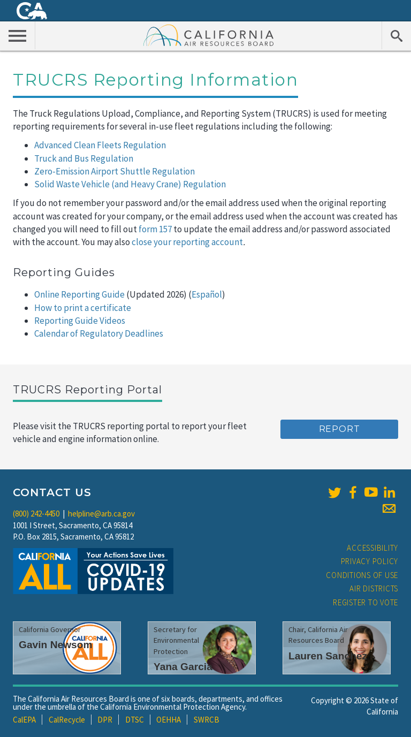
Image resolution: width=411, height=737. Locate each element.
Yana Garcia (183, 666)
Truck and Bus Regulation (83, 158)
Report (339, 429)
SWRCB (206, 720)
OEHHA (168, 720)
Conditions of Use (362, 575)
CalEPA (24, 720)
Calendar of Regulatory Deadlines (98, 333)
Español (207, 294)
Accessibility (372, 548)
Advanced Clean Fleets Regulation (100, 145)
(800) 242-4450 (36, 513)
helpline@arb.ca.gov (101, 513)
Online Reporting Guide (79, 294)
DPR (104, 720)
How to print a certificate (82, 308)
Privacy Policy (370, 561)
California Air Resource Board (209, 34)
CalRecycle (67, 720)
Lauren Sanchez (327, 656)
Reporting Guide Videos (79, 320)
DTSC (134, 720)
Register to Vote (365, 602)
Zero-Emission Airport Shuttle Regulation (114, 171)
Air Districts (373, 588)
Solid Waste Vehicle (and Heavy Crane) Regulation (130, 184)
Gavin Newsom (56, 644)
